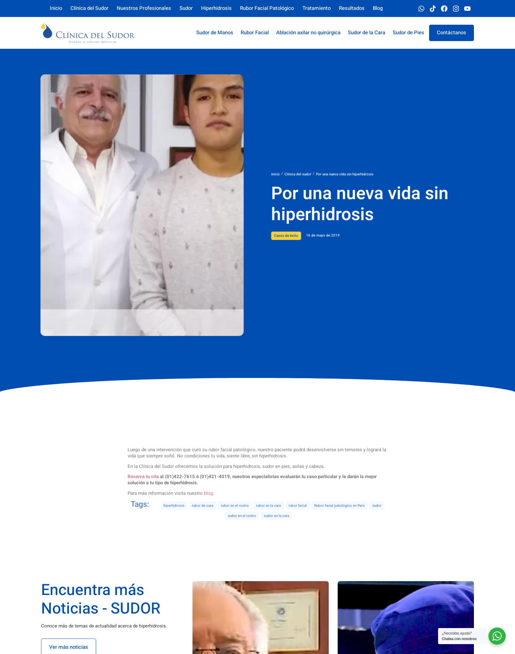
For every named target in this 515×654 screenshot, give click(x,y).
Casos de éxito (308, 235)
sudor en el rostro (242, 528)
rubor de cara (202, 518)
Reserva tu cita (143, 507)
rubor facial (298, 518)
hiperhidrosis (173, 518)
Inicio (297, 174)
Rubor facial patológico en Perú (339, 518)
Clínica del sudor (319, 174)
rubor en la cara (268, 518)
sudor (377, 518)
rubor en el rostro (235, 518)
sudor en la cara (276, 528)
